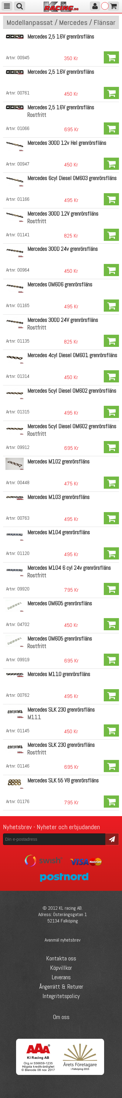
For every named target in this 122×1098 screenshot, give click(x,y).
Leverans (61, 977)
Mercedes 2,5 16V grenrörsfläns (60, 36)
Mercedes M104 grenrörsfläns (58, 532)
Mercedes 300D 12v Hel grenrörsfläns (66, 143)
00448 (23, 482)
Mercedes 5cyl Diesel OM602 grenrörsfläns (71, 391)
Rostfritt (36, 115)
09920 (23, 589)
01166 (23, 199)
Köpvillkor (61, 968)
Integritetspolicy (61, 996)
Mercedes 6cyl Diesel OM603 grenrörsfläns (72, 178)
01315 (23, 412)
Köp (111, 57)
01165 (23, 305)
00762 (23, 695)
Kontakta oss (61, 958)
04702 (23, 624)
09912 (23, 447)
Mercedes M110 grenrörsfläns (58, 674)
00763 (23, 518)
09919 (23, 659)
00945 (23, 57)
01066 (23, 128)
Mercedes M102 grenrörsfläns (58, 461)
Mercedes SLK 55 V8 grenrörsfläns (63, 780)
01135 (23, 341)
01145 (23, 730)
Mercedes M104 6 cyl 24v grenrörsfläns (69, 568)
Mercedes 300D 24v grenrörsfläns (62, 249)
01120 (23, 553)
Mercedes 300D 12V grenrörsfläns (62, 213)
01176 (23, 801)
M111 (34, 717)
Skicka (112, 839)
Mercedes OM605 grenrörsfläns (59, 603)
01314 (23, 376)
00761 (23, 93)
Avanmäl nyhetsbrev (62, 940)
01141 (23, 234)
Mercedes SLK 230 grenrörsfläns (61, 709)
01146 (23, 766)
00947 (23, 164)
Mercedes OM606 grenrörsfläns (59, 284)
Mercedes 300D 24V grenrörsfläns (62, 320)
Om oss (61, 1017)
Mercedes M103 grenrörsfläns (58, 497)
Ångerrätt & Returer (61, 986)
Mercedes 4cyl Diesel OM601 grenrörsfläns (72, 355)
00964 (23, 270)
